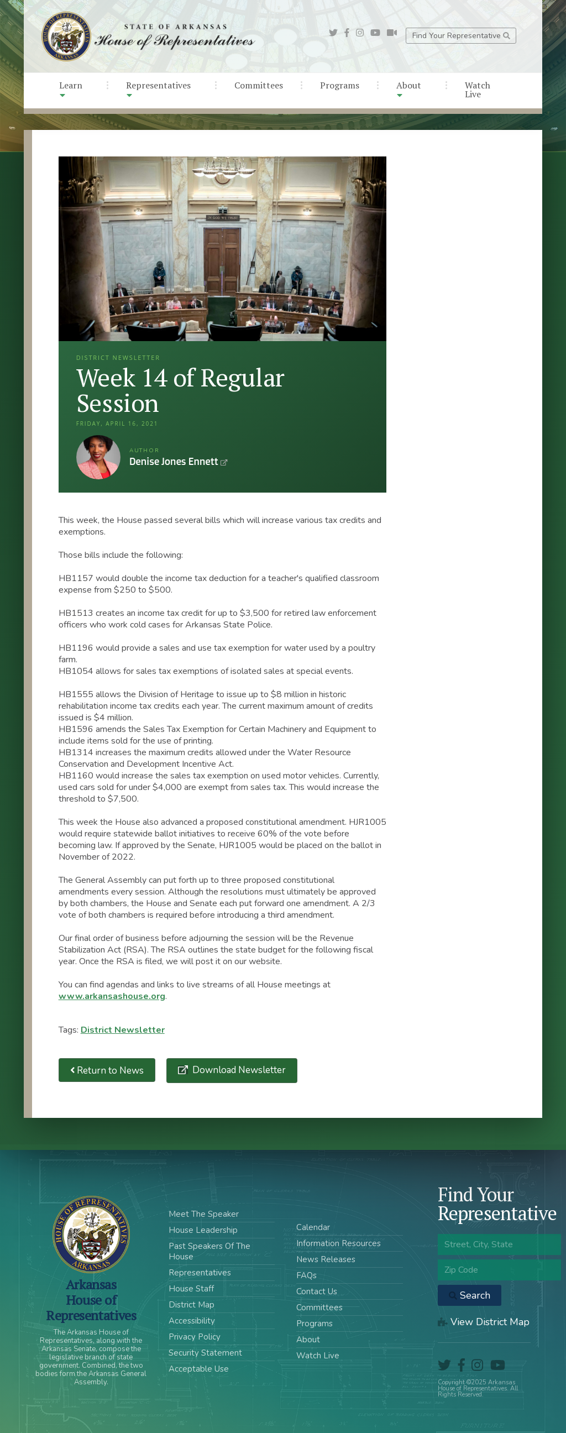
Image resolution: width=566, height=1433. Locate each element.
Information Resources (338, 1243)
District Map (191, 1304)
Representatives (158, 89)
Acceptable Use (199, 1368)
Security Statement (205, 1352)
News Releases (325, 1259)
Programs (339, 85)
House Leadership (203, 1230)
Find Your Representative (461, 35)
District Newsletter (123, 1030)
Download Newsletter (238, 1070)
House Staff (191, 1288)
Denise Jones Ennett (98, 457)
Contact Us (316, 1291)
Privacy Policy (195, 1336)
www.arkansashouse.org (112, 996)
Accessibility (192, 1320)
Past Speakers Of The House (209, 1251)
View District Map (484, 1322)
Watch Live (477, 89)
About (408, 89)
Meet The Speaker (204, 1214)
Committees (258, 85)
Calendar (313, 1227)
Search (469, 1295)
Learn (70, 89)
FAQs (306, 1275)
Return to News (107, 1070)
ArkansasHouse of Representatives (91, 1299)
